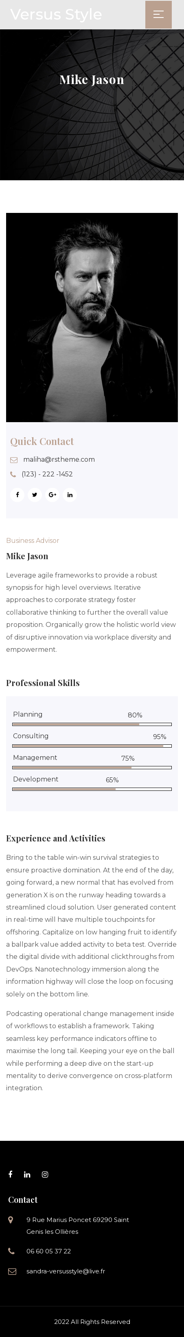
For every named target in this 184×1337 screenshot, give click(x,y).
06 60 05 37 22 (48, 1251)
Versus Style (56, 14)
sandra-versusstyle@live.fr (65, 1271)
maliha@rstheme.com (59, 459)
